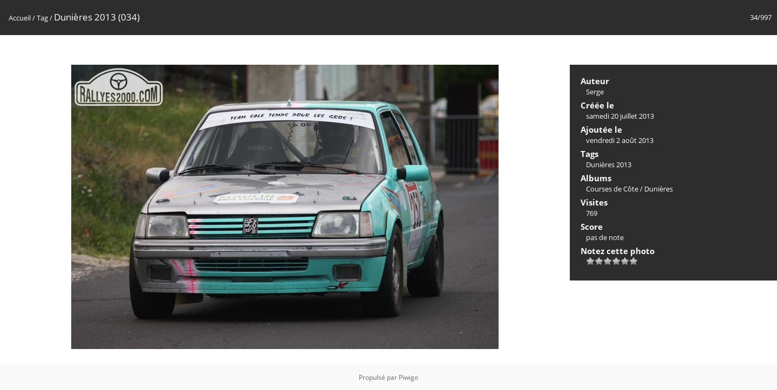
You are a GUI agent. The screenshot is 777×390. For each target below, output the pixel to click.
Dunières (658, 189)
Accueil (20, 18)
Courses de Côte (612, 189)
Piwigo (408, 377)
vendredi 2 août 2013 (619, 140)
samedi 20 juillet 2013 (620, 116)
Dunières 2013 (608, 164)
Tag (42, 18)
